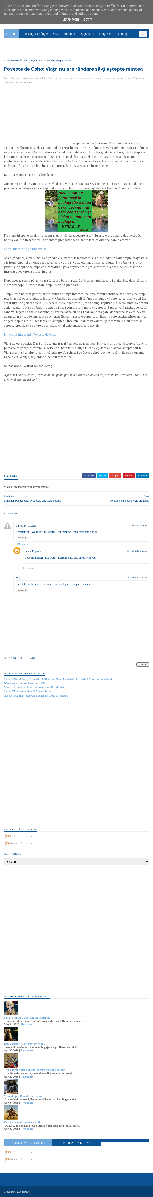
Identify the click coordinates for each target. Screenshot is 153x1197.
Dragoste (105, 34)
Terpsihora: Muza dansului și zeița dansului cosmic (34, 1070)
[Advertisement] (37, 117)
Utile (25, 49)
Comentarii (14, 843)
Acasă (7, 60)
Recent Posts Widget (11, 1134)
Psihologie (122, 34)
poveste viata (86, 78)
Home (12, 34)
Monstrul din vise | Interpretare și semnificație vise (34, 687)
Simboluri (69, 34)
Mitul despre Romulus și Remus (23, 1096)
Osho (50, 78)
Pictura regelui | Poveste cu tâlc (22, 1122)
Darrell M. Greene (26, 526)
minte (43, 78)
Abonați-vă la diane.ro (28, 1143)
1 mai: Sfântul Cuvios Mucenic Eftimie (27, 1018)
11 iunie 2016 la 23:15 (137, 551)
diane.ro (26, 1192)
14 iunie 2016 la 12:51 (137, 578)
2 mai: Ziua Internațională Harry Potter (28, 692)
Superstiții (87, 34)
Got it (87, 19)
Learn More (71, 19)
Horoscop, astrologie (34, 34)
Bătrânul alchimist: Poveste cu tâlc (24, 683)
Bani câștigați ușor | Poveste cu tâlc (25, 1044)
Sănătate (11, 49)
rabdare (99, 78)
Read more (27, 1024)
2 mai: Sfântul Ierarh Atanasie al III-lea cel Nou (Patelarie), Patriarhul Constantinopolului (58, 679)
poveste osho (71, 78)
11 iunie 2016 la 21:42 (137, 525)
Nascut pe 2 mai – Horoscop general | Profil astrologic (36, 696)
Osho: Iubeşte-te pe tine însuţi (25, 249)
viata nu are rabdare (121, 78)
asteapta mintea (31, 78)
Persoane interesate (76, 1143)
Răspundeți (22, 538)
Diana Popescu (33, 551)
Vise (55, 34)
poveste (59, 78)
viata (106, 78)
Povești (138, 40)
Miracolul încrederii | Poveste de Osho (30, 335)
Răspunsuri (23, 544)
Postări (11, 837)
